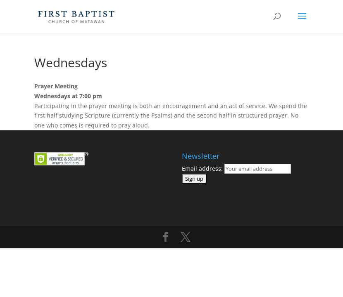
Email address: (236, 168)
